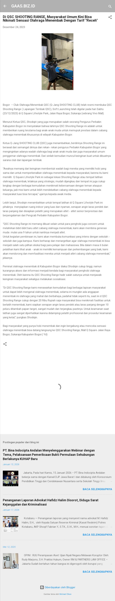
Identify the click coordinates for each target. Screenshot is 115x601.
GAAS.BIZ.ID (23, 6)
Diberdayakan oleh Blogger (57, 587)
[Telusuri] (110, 7)
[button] (110, 18)
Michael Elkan (65, 594)
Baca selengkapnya (97, 489)
